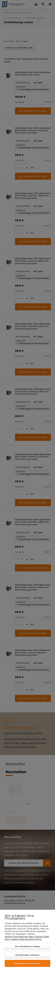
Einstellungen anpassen (27, 955)
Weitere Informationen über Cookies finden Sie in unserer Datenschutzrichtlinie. (27, 937)
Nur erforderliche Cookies (27, 946)
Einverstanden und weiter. (27, 963)
